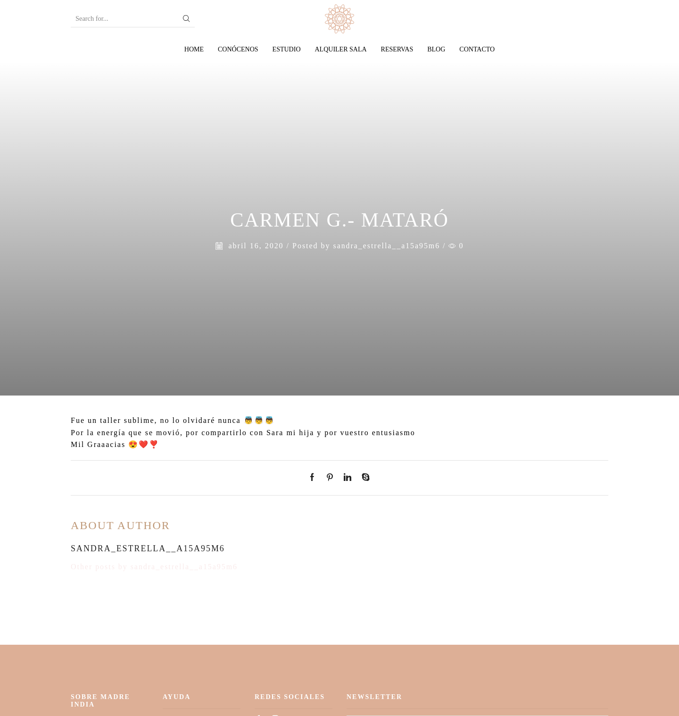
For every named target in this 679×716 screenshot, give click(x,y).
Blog (436, 49)
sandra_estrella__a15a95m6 (386, 246)
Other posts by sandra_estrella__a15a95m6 (154, 567)
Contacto (477, 49)
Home (194, 49)
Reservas (397, 49)
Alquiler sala (341, 49)
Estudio (287, 49)
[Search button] (187, 19)
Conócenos (238, 49)
